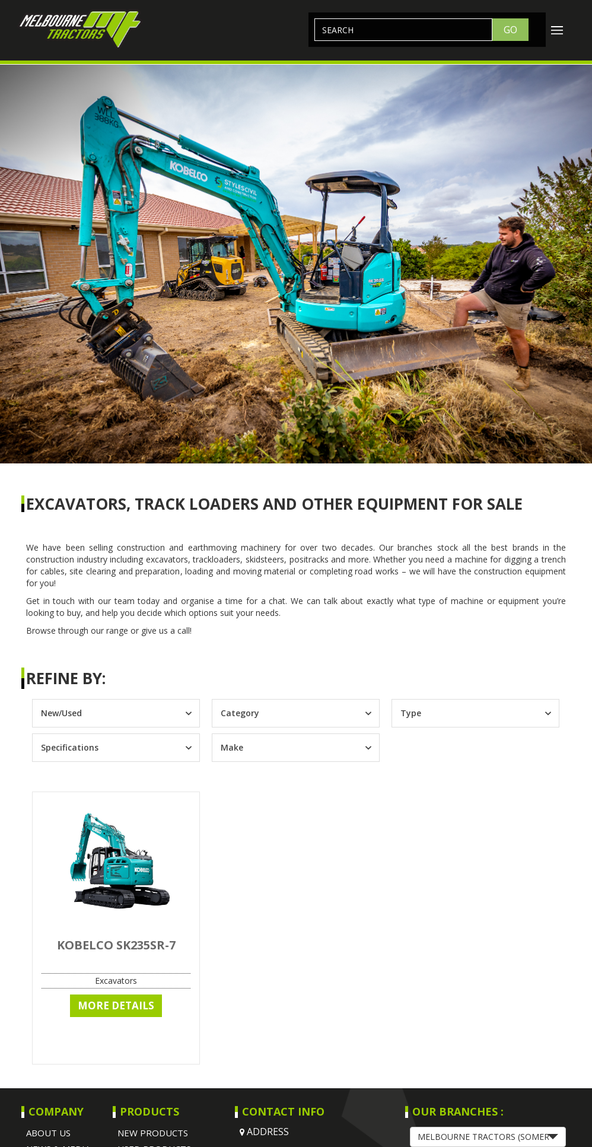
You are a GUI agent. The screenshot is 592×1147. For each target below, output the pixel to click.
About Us (48, 1133)
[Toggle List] (188, 713)
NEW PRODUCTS (152, 1133)
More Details (116, 1005)
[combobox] (105, 713)
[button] (488, 1137)
